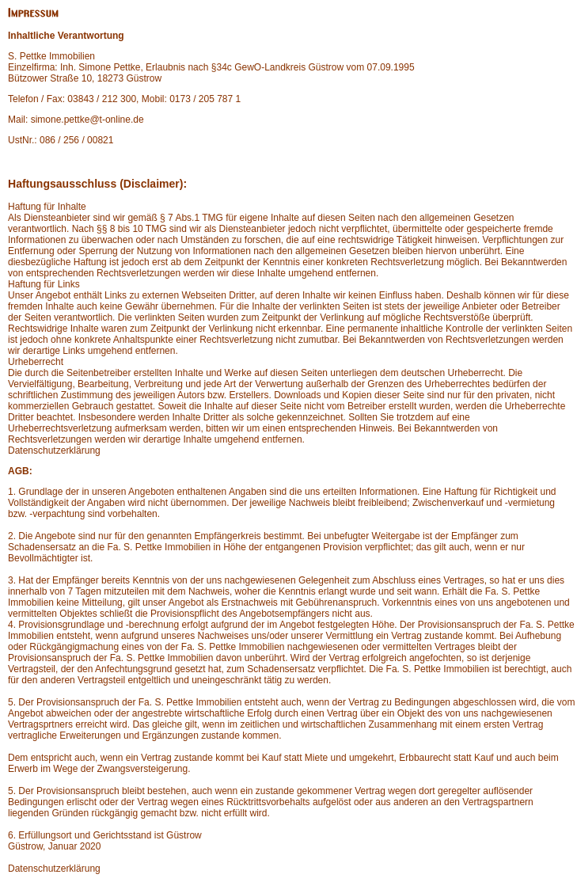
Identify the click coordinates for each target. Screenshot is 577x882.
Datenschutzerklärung (54, 450)
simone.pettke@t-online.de (87, 119)
